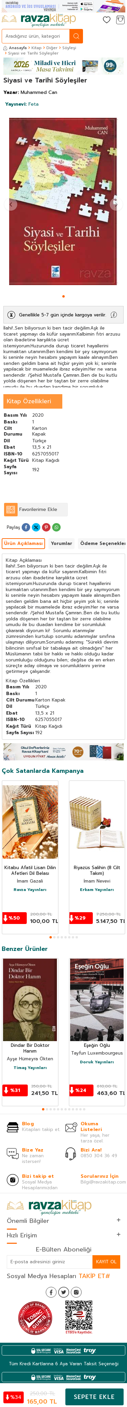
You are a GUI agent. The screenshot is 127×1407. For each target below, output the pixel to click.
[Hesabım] (93, 20)
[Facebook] (51, 1292)
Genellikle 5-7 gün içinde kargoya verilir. (62, 315)
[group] (63, 201)
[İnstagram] (76, 1292)
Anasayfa (15, 47)
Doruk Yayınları (97, 1062)
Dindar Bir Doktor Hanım (30, 1048)
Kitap (36, 47)
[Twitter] (63, 1292)
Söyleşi (69, 47)
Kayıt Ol (106, 1262)
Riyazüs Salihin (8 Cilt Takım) (97, 871)
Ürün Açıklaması (23, 543)
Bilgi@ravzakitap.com (103, 1182)
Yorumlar (61, 543)
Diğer (52, 47)
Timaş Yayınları (30, 1068)
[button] (63, 296)
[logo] (39, 20)
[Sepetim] (120, 20)
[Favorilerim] (107, 20)
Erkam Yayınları (97, 890)
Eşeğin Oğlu (97, 1046)
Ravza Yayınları (30, 890)
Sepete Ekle (94, 1397)
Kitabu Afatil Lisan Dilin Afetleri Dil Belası (30, 871)
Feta (22, 104)
